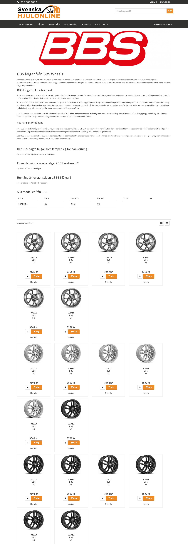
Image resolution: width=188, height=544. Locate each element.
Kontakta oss (101, 24)
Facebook (145, 496)
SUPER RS (23, 204)
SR (151, 198)
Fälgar (41, 24)
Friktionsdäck (71, 24)
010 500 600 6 (27, 2)
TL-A (73, 204)
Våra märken (100, 506)
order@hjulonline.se (25, 495)
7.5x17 (28, 315)
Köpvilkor (20, 510)
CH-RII (100, 198)
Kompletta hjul (26, 24)
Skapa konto (165, 2)
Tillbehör (99, 509)
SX (46, 204)
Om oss (20, 506)
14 (63, 464)
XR (98, 204)
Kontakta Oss (22, 503)
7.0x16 (28, 260)
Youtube (145, 507)
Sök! (170, 11)
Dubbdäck (86, 24)
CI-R (126, 198)
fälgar (105, 82)
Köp (31, 276)
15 (68, 464)
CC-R (20, 198)
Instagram (145, 502)
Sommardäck (54, 24)
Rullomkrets (100, 502)
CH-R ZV (75, 198)
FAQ (18, 513)
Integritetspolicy (102, 495)
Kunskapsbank (101, 499)
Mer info (28, 282)
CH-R (47, 198)
